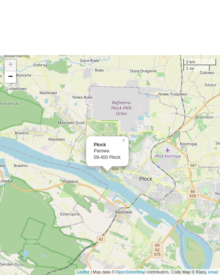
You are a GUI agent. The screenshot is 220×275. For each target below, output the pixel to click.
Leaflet (83, 272)
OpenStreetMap (131, 272)
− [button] (10, 77)
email (213, 272)
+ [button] (10, 65)
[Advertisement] (110, 27)
